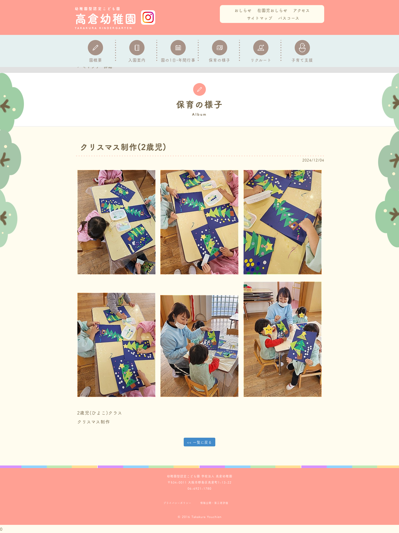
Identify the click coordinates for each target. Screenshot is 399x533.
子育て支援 (302, 51)
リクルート (261, 51)
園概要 (95, 51)
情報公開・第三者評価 (214, 503)
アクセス (301, 10)
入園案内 (137, 51)
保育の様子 (219, 51)
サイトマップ (260, 18)
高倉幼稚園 (108, 18)
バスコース (289, 18)
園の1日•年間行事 (178, 51)
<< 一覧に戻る (199, 442)
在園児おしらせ (272, 10)
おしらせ (243, 10)
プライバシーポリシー (177, 503)
